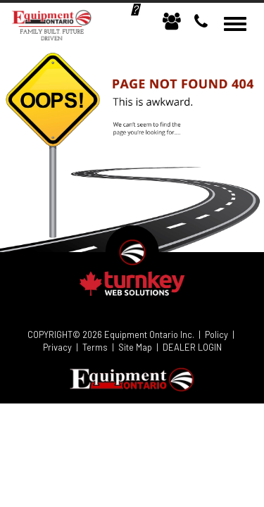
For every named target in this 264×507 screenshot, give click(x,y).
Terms (95, 347)
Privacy (57, 347)
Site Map (135, 347)
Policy (216, 334)
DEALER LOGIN (192, 347)
